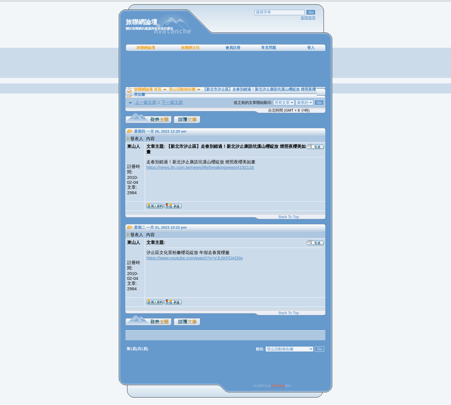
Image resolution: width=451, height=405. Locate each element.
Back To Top (289, 217)
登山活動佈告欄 (182, 89)
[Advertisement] (225, 69)
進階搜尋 (308, 18)
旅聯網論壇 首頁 (147, 89)
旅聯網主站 (190, 47)
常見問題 (268, 47)
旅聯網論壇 (145, 47)
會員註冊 (233, 47)
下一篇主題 (172, 102)
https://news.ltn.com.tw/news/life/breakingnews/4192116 (200, 167)
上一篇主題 (145, 102)
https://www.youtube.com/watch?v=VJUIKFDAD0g (194, 257)
